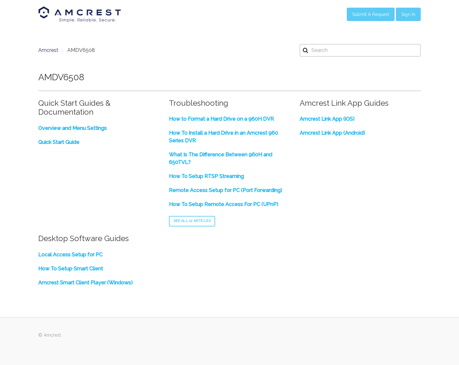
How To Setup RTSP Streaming (206, 176)
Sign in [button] (408, 14)
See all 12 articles (192, 221)
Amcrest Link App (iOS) (327, 119)
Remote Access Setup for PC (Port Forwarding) (225, 190)
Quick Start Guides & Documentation (74, 107)
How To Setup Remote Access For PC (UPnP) (223, 204)
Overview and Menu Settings (72, 128)
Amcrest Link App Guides (344, 103)
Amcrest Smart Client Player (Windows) (85, 283)
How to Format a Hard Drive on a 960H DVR (221, 119)
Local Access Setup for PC (70, 255)
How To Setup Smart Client (70, 269)
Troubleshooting (198, 103)
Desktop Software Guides (83, 238)
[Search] (360, 50)
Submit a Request (371, 14)
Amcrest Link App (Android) (332, 133)
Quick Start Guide (58, 142)
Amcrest (48, 50)
